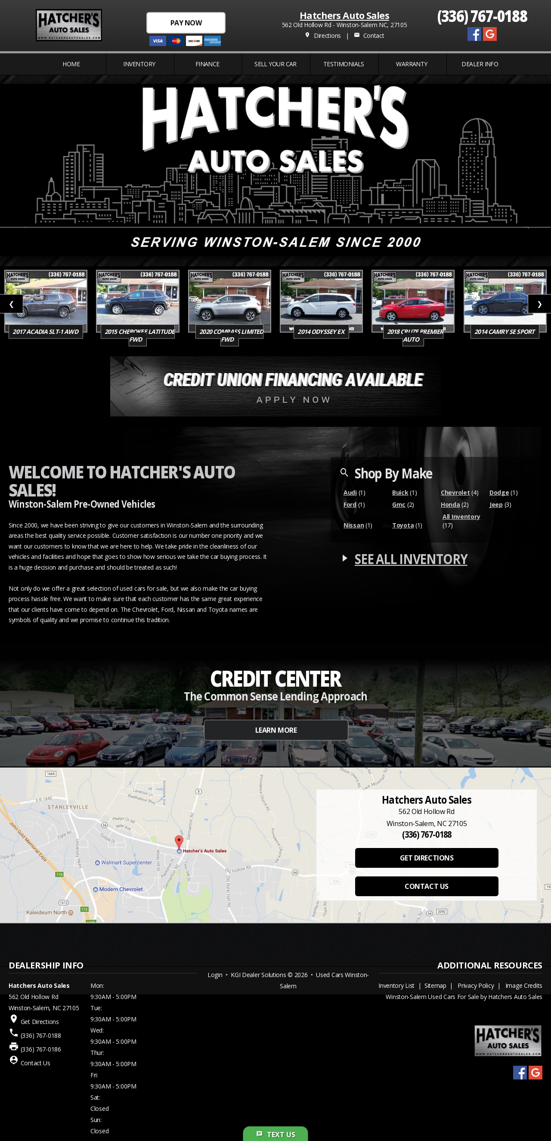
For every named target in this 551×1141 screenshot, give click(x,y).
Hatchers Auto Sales (344, 15)
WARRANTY (411, 64)
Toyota (403, 525)
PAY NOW (186, 23)
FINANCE (207, 64)
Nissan (354, 525)
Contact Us (35, 1063)
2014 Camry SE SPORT (505, 331)
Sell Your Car (275, 64)
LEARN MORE (276, 730)
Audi (350, 492)
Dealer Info (479, 64)
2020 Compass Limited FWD (231, 335)
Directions (322, 35)
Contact (369, 35)
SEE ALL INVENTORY (411, 558)
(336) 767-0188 (482, 15)
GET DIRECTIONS (426, 858)
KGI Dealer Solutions (258, 975)
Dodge (499, 492)
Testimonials (343, 64)
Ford (350, 504)
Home (71, 64)
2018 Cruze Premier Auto (415, 335)
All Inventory (461, 516)
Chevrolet (455, 492)
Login (215, 975)
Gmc (399, 504)
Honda (450, 504)
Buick (400, 492)
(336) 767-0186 (41, 1049)
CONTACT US (426, 886)
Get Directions (40, 1022)
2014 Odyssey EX (321, 331)
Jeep (496, 504)
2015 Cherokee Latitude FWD (140, 335)
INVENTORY (139, 64)
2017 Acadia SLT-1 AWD (45, 331)
